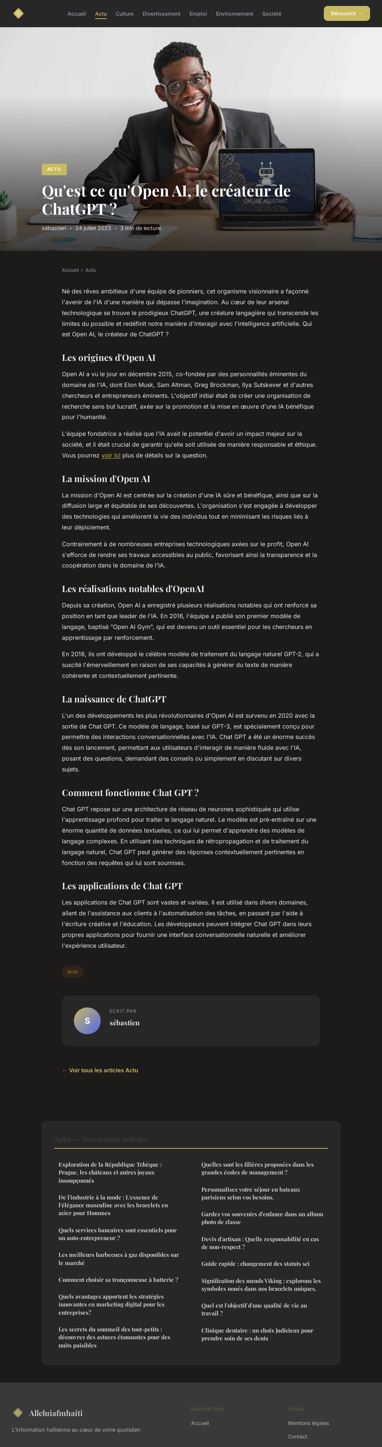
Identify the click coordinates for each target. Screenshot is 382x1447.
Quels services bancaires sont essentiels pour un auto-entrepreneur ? (118, 1234)
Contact (297, 1436)
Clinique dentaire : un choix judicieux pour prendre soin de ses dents (257, 1334)
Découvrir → (347, 13)
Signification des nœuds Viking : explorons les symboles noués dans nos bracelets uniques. (261, 1284)
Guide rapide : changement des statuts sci (255, 1263)
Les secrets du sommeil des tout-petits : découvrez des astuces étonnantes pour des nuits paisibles (114, 1337)
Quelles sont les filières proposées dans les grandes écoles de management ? (257, 1168)
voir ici (110, 455)
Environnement (234, 13)
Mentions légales (308, 1423)
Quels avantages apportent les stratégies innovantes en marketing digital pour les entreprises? (112, 1304)
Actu (101, 13)
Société (271, 13)
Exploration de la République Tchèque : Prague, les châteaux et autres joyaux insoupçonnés (110, 1172)
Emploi (198, 13)
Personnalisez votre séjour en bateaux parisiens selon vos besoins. (250, 1193)
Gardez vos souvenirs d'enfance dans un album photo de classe (262, 1218)
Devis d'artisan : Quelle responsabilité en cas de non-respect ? (260, 1243)
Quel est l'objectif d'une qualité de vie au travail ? (254, 1309)
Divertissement (162, 13)
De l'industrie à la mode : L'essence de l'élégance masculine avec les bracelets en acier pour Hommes (113, 1205)
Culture (125, 13)
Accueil (77, 13)
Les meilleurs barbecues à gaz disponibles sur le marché (119, 1258)
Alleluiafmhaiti (47, 1413)
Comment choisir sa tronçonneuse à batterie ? (118, 1279)
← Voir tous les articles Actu (100, 1070)
